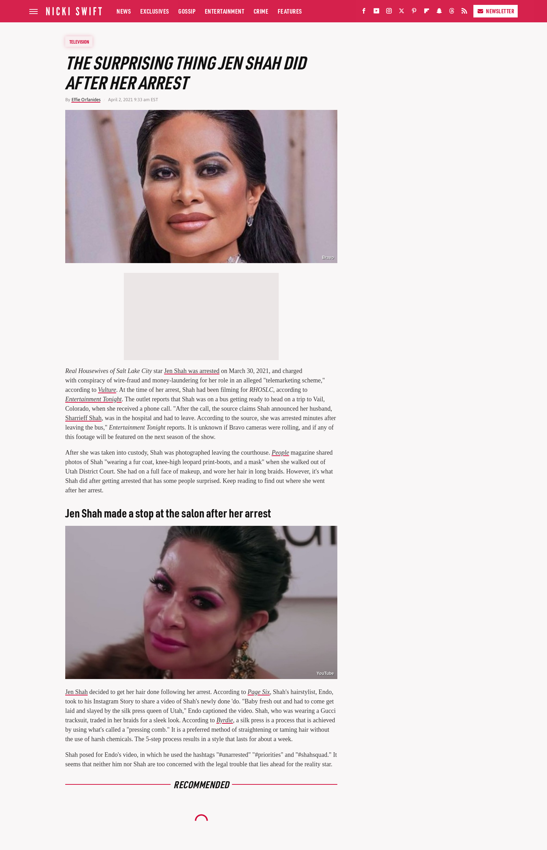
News (124, 11)
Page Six (259, 691)
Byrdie (224, 720)
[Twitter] (401, 12)
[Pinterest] (414, 12)
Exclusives (154, 11)
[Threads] (451, 12)
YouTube (325, 673)
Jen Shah (76, 691)
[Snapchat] (439, 12)
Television (79, 41)
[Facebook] (363, 12)
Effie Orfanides (86, 99)
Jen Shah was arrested (191, 370)
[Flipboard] (426, 12)
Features (290, 11)
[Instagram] (388, 12)
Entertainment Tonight (93, 399)
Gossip (186, 11)
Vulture (107, 389)
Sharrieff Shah (83, 418)
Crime (261, 11)
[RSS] (464, 12)
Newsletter (495, 11)
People (280, 452)
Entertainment (225, 11)
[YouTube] (376, 12)
